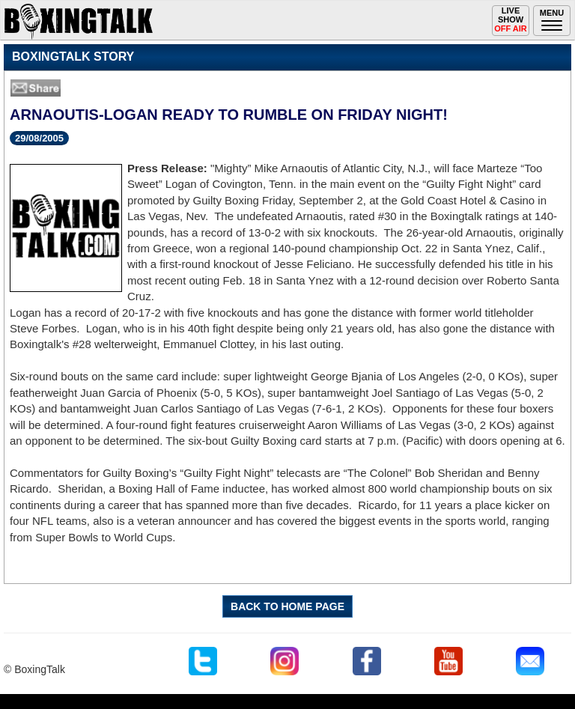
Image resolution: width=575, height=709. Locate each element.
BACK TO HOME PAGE (287, 606)
